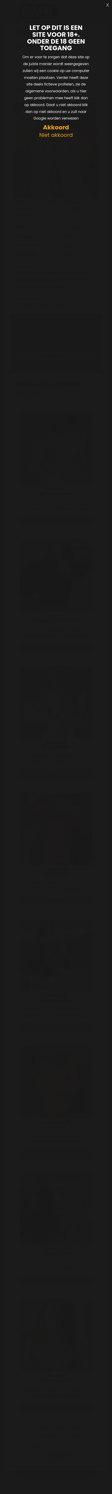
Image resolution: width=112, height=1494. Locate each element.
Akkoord (56, 127)
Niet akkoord (56, 135)
